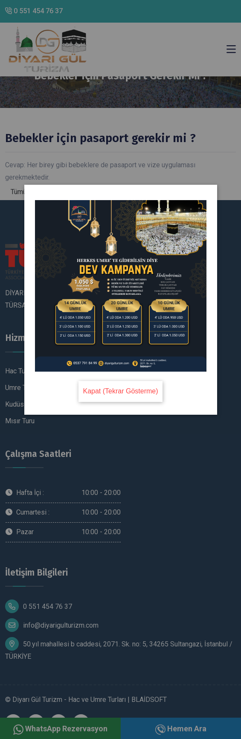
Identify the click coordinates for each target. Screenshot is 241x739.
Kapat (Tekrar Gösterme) (120, 391)
